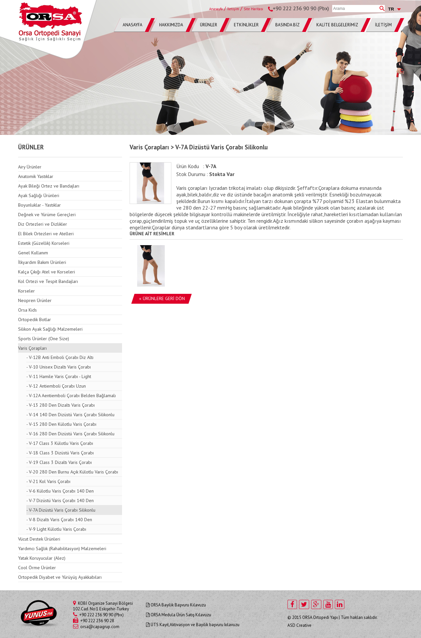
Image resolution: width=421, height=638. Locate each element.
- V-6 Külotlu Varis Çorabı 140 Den (60, 491)
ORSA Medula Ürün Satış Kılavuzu (178, 615)
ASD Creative (299, 625)
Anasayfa (216, 9)
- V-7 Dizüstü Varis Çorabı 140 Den (60, 500)
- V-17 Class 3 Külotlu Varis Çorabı (59, 443)
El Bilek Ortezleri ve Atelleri (46, 234)
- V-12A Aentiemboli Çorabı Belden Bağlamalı (71, 395)
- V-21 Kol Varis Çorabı (48, 481)
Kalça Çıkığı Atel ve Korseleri (46, 272)
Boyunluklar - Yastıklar (39, 205)
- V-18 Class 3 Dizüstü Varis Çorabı (60, 453)
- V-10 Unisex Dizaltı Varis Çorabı (58, 367)
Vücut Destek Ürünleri (39, 539)
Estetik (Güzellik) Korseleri (43, 243)
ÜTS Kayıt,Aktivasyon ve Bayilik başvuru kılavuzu (192, 624)
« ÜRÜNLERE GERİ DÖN (162, 298)
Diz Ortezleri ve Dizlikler (42, 224)
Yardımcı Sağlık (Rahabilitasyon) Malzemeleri (62, 548)
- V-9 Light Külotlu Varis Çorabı (56, 529)
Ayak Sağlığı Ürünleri (38, 195)
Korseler (26, 291)
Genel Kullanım (33, 253)
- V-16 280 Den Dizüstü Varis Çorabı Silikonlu (70, 434)
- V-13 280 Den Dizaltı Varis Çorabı (60, 405)
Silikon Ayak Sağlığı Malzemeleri (50, 329)
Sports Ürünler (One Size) (43, 339)
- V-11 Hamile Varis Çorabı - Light (58, 376)
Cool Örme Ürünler (37, 568)
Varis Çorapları (32, 348)
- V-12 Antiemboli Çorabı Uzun (56, 386)
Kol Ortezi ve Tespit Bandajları (48, 281)
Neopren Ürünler (35, 300)
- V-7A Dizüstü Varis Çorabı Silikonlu (60, 510)
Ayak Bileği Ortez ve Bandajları (48, 186)
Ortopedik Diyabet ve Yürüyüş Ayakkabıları (60, 577)
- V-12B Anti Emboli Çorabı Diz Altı (59, 357)
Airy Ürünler (29, 167)
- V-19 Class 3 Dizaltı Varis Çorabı (59, 462)
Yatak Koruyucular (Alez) (41, 558)
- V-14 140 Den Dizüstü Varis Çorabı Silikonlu (70, 415)
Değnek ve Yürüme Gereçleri (47, 214)
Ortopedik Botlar (34, 319)
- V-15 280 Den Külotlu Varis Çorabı (61, 424)
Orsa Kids (27, 310)
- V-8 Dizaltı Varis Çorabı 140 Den (59, 520)
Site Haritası (253, 9)
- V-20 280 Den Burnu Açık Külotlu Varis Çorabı (72, 472)
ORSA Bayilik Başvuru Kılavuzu (176, 605)
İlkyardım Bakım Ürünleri (42, 262)
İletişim (233, 9)
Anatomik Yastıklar (35, 176)
